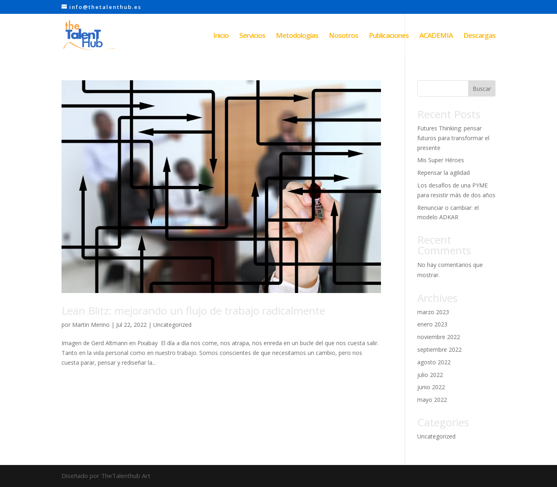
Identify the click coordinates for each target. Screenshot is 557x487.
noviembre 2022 (438, 337)
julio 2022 (430, 375)
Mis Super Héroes (440, 160)
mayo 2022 (432, 399)
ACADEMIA (436, 36)
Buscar (482, 89)
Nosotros (343, 36)
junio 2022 (431, 387)
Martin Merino (91, 324)
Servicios (252, 36)
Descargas (479, 36)
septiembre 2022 (439, 349)
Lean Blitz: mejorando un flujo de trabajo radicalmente (193, 310)
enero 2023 (432, 324)
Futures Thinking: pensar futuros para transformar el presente (453, 138)
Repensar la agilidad (443, 172)
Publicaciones (389, 36)
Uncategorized (172, 324)
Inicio (221, 36)
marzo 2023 (433, 312)
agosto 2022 (434, 362)
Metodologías (297, 36)
